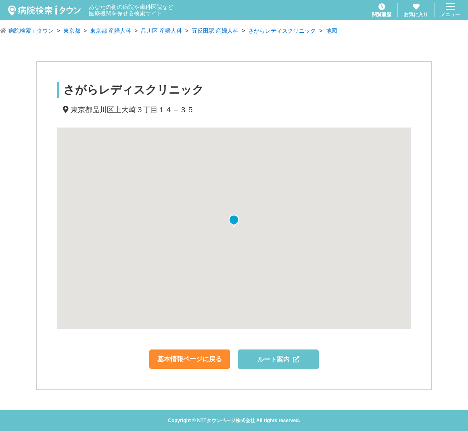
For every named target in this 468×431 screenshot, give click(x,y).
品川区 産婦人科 (161, 30)
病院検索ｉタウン (31, 30)
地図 (331, 30)
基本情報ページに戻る (189, 359)
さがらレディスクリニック (282, 30)
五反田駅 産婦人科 (215, 30)
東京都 (71, 30)
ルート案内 (278, 359)
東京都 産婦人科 (110, 30)
